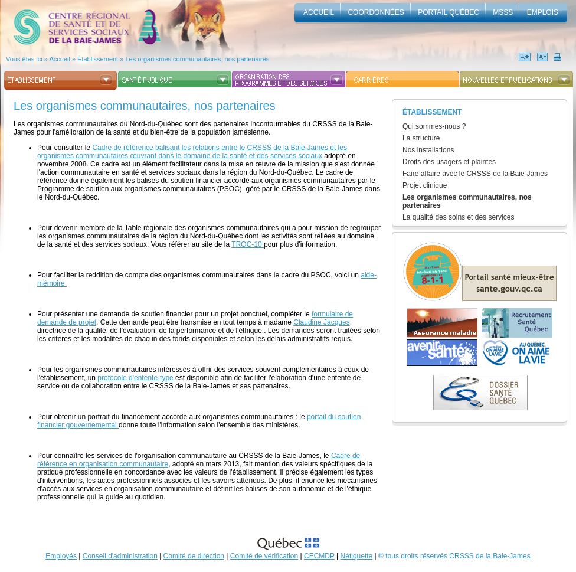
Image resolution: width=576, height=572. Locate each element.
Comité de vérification (264, 556)
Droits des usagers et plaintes (449, 162)
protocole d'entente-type (136, 378)
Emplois (542, 12)
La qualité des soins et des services (458, 217)
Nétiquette (357, 556)
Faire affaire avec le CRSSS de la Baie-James (475, 173)
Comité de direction (193, 556)
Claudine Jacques (321, 322)
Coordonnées (376, 12)
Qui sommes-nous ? (434, 126)
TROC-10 (247, 244)
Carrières (402, 79)
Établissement (60, 79)
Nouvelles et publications (516, 79)
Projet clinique (424, 185)
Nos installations (428, 150)
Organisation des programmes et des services (288, 79)
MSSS (503, 12)
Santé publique (174, 79)
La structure (421, 138)
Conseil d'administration (120, 556)
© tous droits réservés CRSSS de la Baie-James (454, 556)
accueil (318, 12)
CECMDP (319, 556)
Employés (61, 556)
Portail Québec (448, 12)
